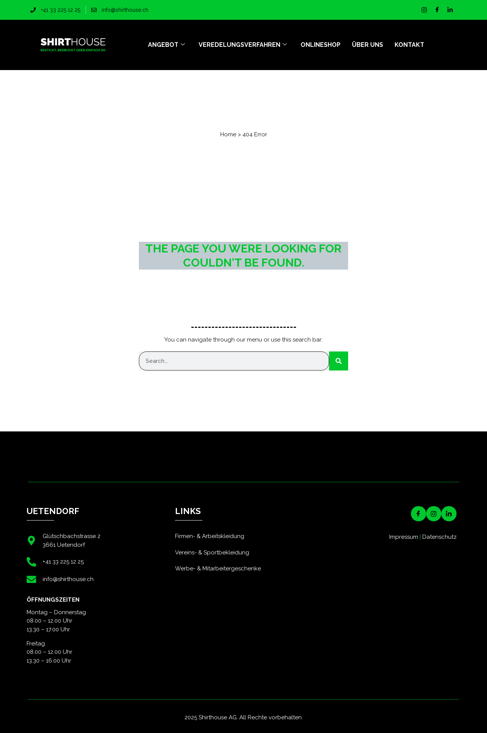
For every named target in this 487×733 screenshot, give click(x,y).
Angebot (166, 45)
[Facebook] (437, 10)
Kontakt (409, 44)
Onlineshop (321, 44)
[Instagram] (424, 10)
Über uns (367, 44)
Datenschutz (439, 536)
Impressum (403, 536)
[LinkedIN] (449, 513)
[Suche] (338, 360)
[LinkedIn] (450, 10)
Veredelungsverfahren (243, 45)
